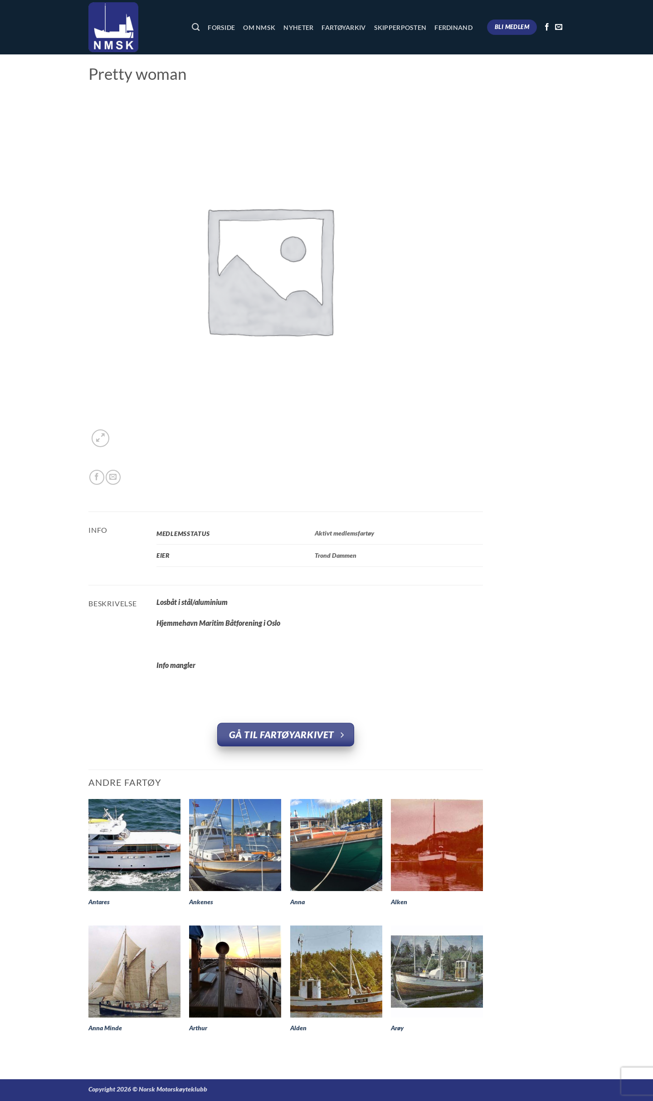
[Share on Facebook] (96, 477)
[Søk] (196, 27)
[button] (100, 438)
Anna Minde (105, 1028)
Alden (298, 1028)
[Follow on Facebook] (547, 27)
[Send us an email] (558, 27)
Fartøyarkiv (343, 27)
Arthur (198, 1028)
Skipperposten (400, 27)
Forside (221, 27)
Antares (99, 902)
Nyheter (298, 27)
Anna (297, 902)
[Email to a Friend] (113, 477)
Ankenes (201, 902)
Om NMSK (259, 27)
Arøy (397, 1028)
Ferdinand (453, 27)
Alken (399, 902)
